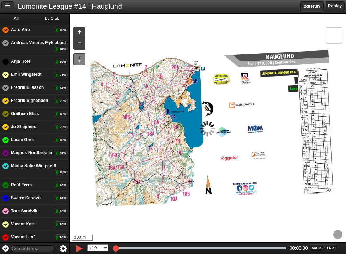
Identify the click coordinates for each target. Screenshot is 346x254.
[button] (80, 33)
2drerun (312, 6)
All (17, 18)
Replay (335, 6)
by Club (53, 18)
